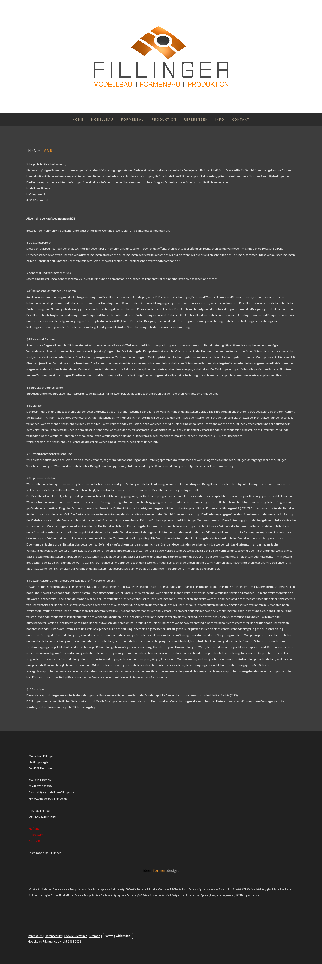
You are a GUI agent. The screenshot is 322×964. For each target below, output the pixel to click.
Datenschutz (53, 936)
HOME (78, 119)
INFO (219, 119)
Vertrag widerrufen (117, 936)
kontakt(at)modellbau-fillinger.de (52, 792)
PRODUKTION (164, 119)
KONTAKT (240, 119)
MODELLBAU (102, 119)
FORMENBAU (132, 119)
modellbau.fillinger (48, 853)
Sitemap (94, 936)
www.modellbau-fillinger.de (49, 798)
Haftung (34, 828)
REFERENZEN (196, 119)
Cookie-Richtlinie (75, 936)
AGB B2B (34, 841)
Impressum (36, 834)
